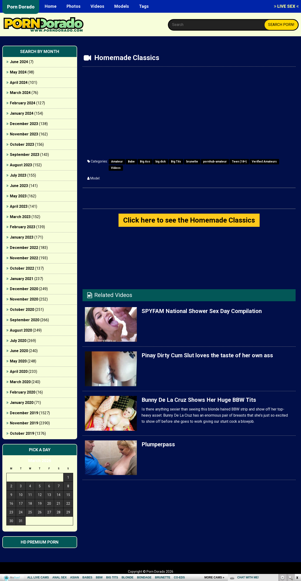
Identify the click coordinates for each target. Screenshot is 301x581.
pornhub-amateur (215, 161)
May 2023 (18, 196)
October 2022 (22, 268)
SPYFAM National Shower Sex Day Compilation (202, 311)
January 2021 (21, 278)
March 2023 (20, 217)
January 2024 (21, 113)
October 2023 (22, 144)
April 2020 (19, 371)
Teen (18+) (239, 161)
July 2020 (18, 340)
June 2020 (19, 351)
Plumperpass (158, 444)
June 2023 (19, 185)
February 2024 (22, 103)
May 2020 (18, 361)
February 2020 (22, 392)
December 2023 (24, 124)
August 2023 (21, 165)
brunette (192, 161)
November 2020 (24, 299)
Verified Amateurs (264, 161)
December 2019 (24, 413)
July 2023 (18, 175)
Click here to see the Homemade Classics (189, 220)
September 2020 (24, 320)
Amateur (117, 161)
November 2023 (24, 134)
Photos (73, 6)
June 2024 (19, 62)
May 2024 (18, 72)
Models (121, 6)
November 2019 (24, 423)
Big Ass (145, 161)
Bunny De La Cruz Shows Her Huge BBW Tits (199, 400)
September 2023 (24, 154)
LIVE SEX (286, 6)
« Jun (10, 529)
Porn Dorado (21, 7)
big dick (160, 161)
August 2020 (21, 330)
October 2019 (22, 433)
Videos (97, 6)
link (297, 507)
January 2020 (21, 402)
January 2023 (21, 237)
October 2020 (22, 309)
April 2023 (19, 206)
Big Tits (176, 161)
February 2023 (22, 227)
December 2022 (24, 247)
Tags (144, 6)
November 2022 (24, 258)
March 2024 (20, 92)
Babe (131, 161)
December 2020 (24, 289)
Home (50, 6)
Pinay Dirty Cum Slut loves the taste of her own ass (207, 355)
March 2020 (20, 382)
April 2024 (19, 82)
